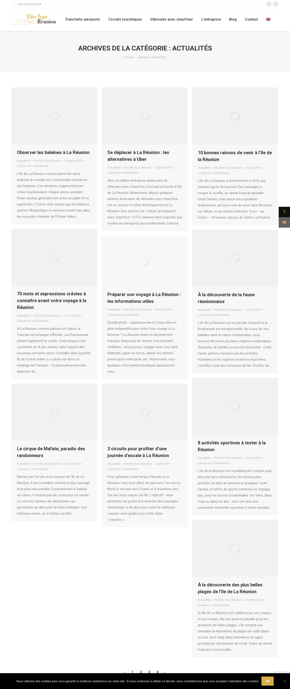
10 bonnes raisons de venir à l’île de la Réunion (235, 156)
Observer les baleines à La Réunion (53, 152)
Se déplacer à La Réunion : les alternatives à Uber (138, 156)
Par (47, 160)
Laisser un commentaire (32, 166)
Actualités (23, 160)
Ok (268, 681)
